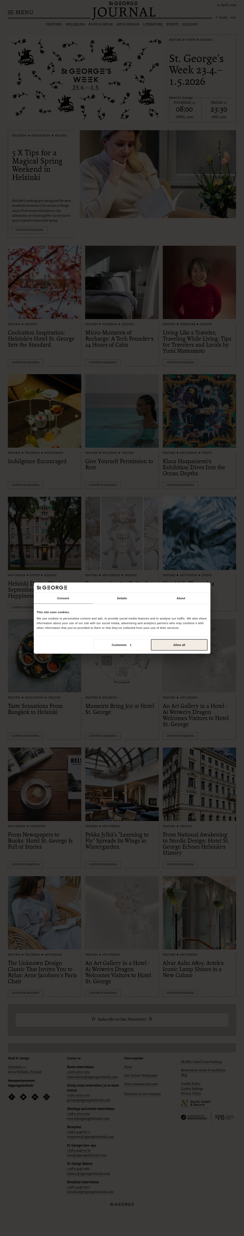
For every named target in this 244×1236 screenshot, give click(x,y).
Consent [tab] (63, 598)
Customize (121, 644)
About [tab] (181, 598)
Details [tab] (122, 598)
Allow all (179, 644)
